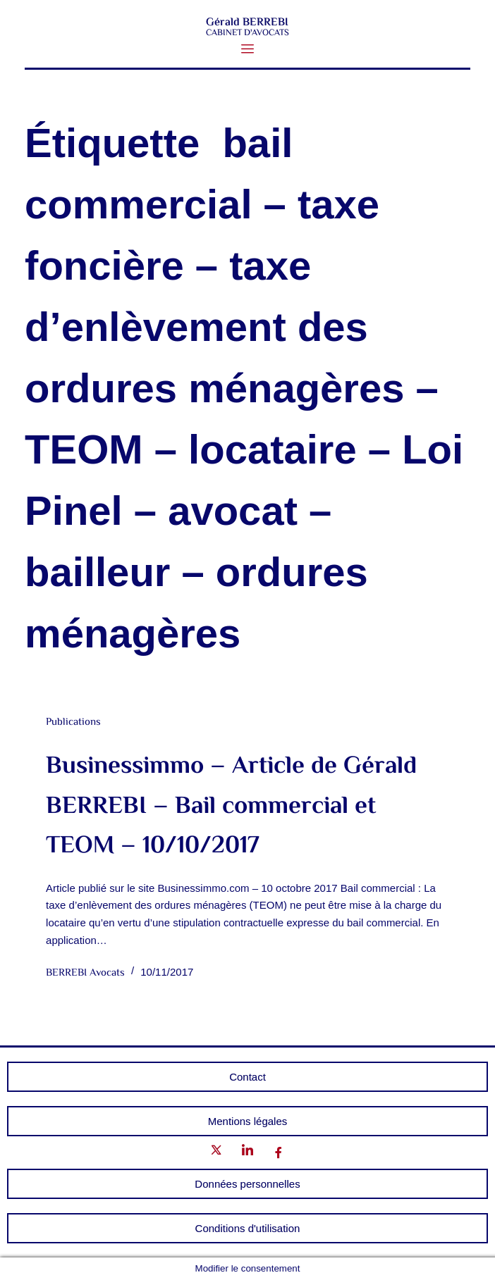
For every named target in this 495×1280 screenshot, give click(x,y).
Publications (73, 722)
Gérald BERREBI (247, 23)
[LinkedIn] (247, 1152)
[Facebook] (278, 1153)
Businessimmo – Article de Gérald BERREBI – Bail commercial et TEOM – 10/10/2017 (231, 806)
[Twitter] (216, 1152)
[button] (248, 49)
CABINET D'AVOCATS (247, 33)
